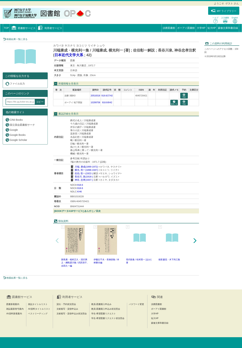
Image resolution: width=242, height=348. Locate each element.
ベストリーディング (38, 313)
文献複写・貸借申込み (67, 309)
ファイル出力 (15, 84)
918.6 (80, 185)
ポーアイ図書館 (186, 27)
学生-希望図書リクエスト (103, 313)
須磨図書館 (169, 27)
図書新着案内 (12, 304)
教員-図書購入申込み (101, 304)
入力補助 (225, 20)
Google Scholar (16, 140)
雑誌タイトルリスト (38, 304)
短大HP (211, 27)
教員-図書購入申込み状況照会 (105, 309)
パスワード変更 (136, 304)
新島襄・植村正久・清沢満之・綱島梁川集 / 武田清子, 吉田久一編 (74, 262)
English (235, 20)
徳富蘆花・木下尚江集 (169, 259)
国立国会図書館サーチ (20, 125)
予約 (184, 96)
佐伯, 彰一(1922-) (84, 173)
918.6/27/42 (107, 95)
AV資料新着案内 (14, 313)
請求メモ (174, 103)
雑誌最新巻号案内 (15, 309)
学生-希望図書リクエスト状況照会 (107, 318)
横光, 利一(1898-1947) (86, 170)
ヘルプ (215, 20)
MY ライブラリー (223, 10)
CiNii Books (14, 120)
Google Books (15, 135)
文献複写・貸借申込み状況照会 (72, 313)
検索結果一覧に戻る (15, 39)
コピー (40, 101)
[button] (23, 28)
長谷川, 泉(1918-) (84, 176)
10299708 (95, 102)
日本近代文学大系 (68, 55)
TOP (6, 27)
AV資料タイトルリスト (39, 309)
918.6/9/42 (107, 102)
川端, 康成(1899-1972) (86, 166)
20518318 (95, 95)
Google (11, 130)
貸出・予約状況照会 (66, 304)
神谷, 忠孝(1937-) (84, 180)
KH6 (79, 191)
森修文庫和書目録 (228, 27)
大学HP (201, 27)
